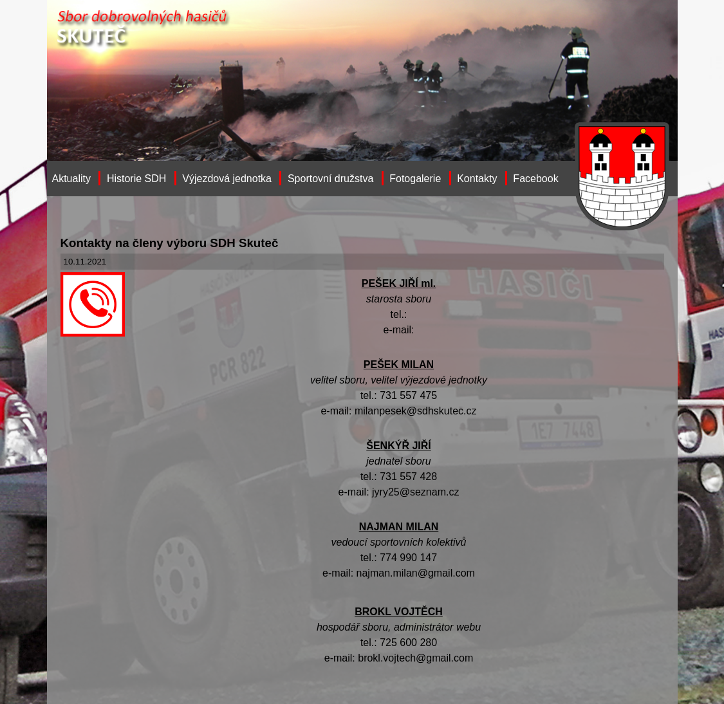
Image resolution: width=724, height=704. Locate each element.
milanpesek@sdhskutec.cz (416, 410)
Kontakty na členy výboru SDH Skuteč (169, 243)
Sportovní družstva (330, 178)
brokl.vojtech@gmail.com (415, 658)
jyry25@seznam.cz (415, 491)
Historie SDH (136, 178)
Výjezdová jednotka (227, 178)
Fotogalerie (415, 178)
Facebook (535, 178)
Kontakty (477, 178)
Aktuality (71, 178)
